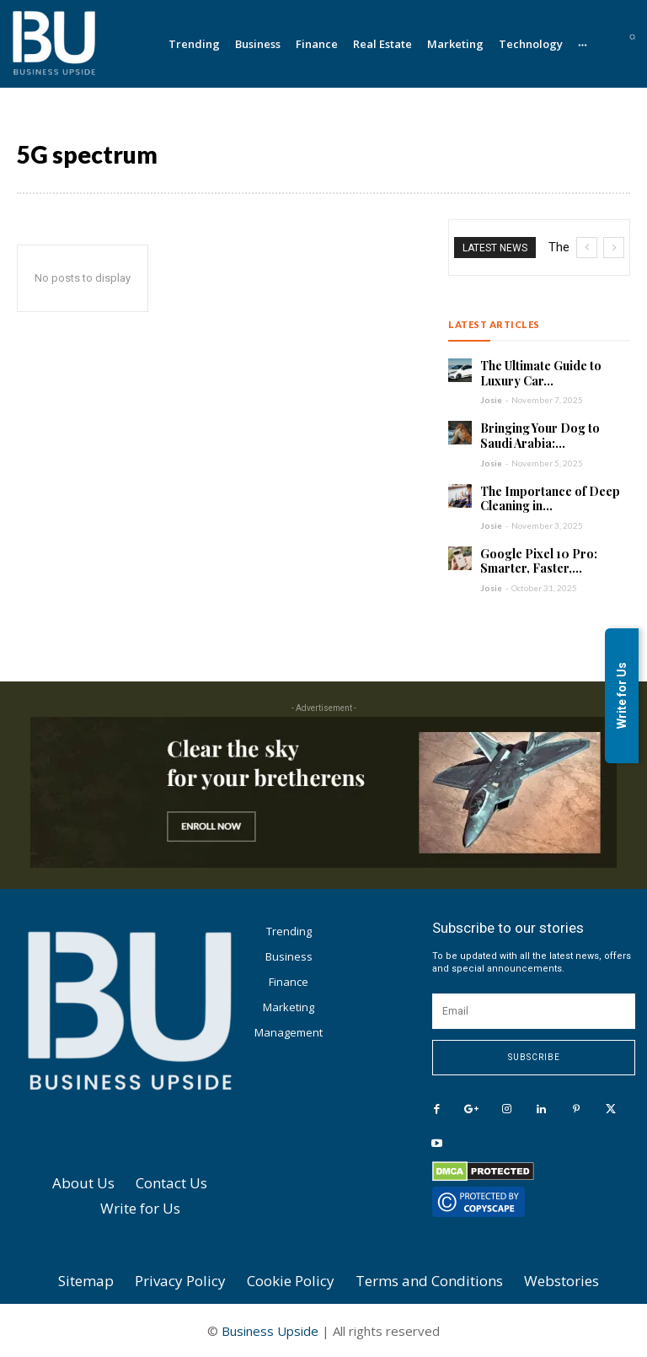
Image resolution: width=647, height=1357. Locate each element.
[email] (533, 1010)
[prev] (586, 247)
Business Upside (270, 1330)
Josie (491, 400)
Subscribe (534, 1056)
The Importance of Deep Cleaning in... (550, 498)
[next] (613, 247)
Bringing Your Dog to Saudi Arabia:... (540, 435)
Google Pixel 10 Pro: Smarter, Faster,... (538, 560)
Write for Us (621, 695)
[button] (632, 37)
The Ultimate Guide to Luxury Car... (541, 373)
